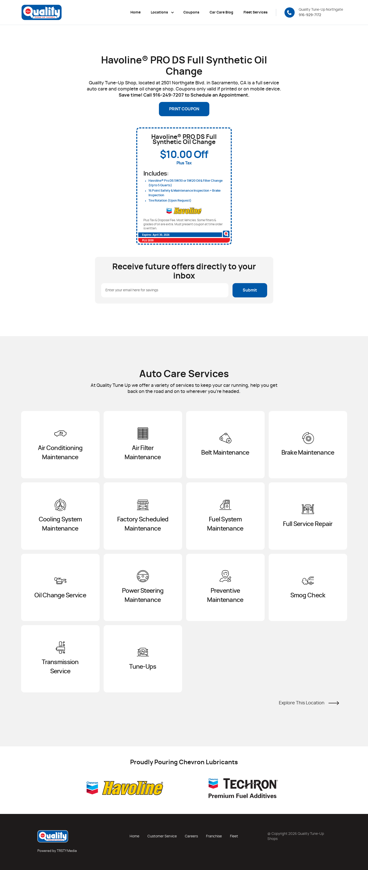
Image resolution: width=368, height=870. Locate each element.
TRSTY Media (67, 851)
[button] (162, 12)
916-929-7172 (310, 15)
